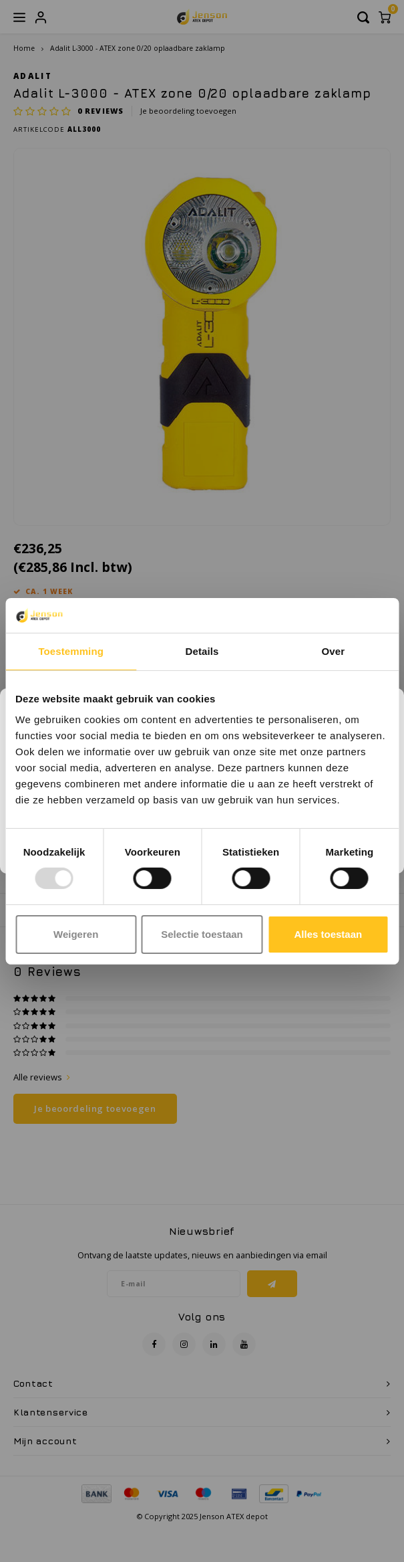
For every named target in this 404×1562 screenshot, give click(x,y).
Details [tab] (202, 651)
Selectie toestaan (202, 934)
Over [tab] (333, 651)
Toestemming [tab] (71, 651)
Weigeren (75, 934)
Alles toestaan (328, 934)
